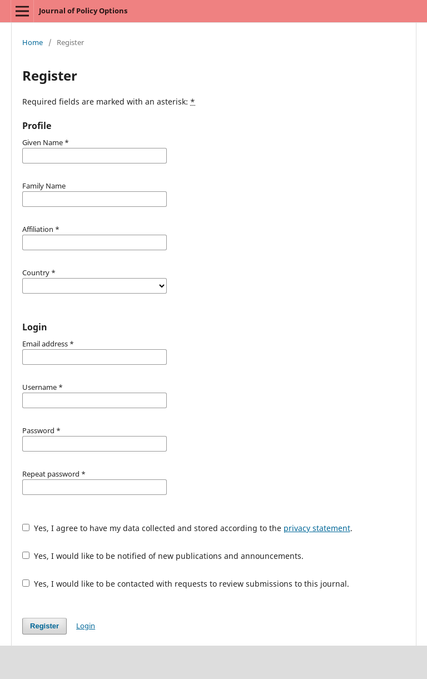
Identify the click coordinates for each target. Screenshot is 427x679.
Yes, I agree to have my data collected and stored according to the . (187, 528)
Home (32, 42)
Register (44, 626)
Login (85, 626)
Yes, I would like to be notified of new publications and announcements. (163, 556)
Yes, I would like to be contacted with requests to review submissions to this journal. (185, 583)
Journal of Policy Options (83, 11)
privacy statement (317, 528)
